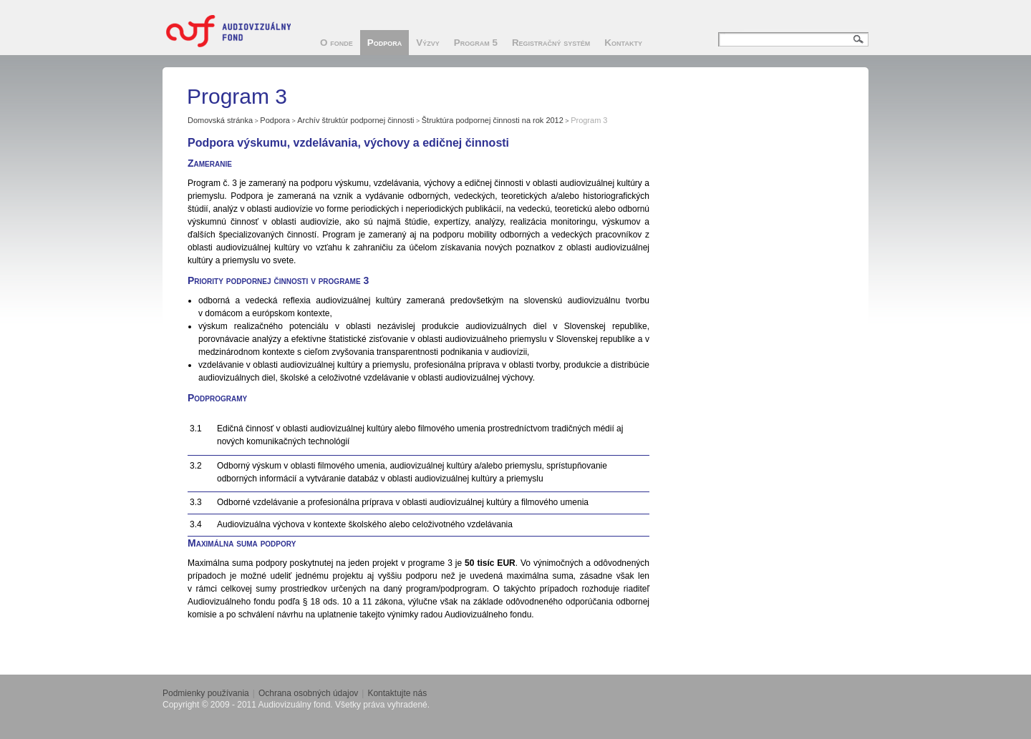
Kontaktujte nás (397, 693)
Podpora (275, 120)
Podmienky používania (206, 693)
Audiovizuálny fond (234, 31)
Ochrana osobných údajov (308, 693)
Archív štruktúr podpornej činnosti (355, 120)
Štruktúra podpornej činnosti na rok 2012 (492, 120)
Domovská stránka (220, 120)
